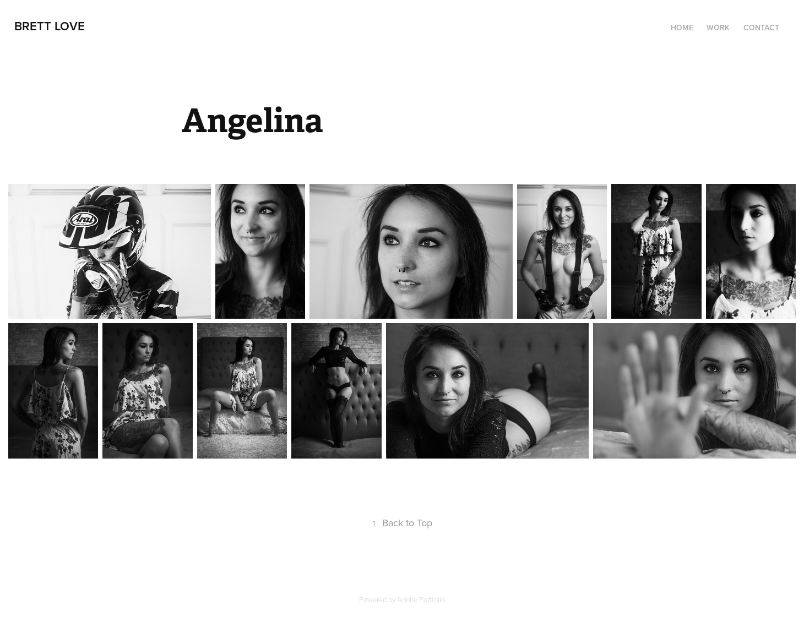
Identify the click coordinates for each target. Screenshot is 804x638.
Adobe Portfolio (421, 599)
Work (718, 27)
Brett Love (49, 26)
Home (682, 27)
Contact (761, 27)
